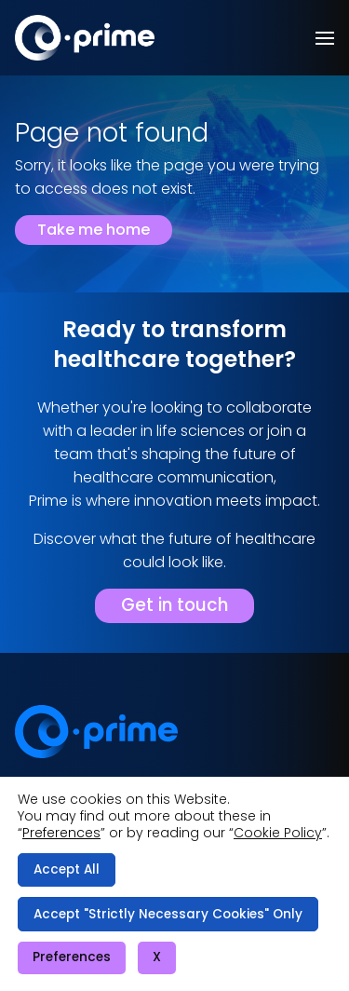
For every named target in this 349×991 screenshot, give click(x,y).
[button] (324, 38)
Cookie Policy (278, 832)
